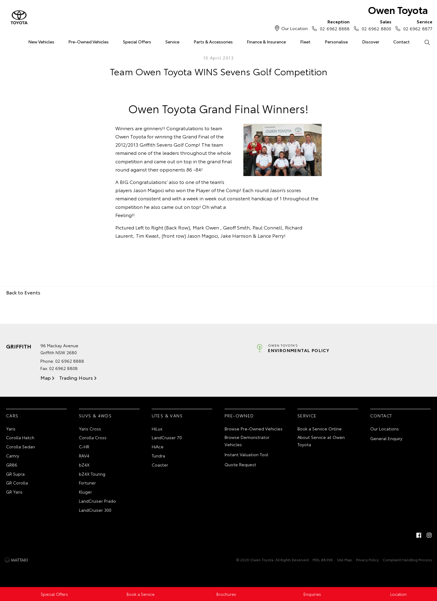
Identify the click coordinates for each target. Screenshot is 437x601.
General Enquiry (386, 438)
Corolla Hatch (20, 437)
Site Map (344, 559)
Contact (401, 42)
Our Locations (384, 429)
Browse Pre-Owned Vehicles (254, 429)
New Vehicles (41, 42)
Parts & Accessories (213, 42)
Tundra (158, 456)
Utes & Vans (167, 416)
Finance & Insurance (266, 42)
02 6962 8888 (333, 25)
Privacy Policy (367, 559)
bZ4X (84, 465)
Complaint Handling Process (407, 559)
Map (45, 377)
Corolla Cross (93, 437)
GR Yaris (14, 492)
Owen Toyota (398, 9)
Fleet (305, 42)
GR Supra (15, 474)
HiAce (158, 446)
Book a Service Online (319, 429)
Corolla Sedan (20, 446)
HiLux (157, 429)
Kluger (85, 492)
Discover (370, 42)
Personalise (336, 42)
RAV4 (84, 456)
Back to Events (23, 292)
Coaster (160, 465)
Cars (12, 416)
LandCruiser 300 (95, 510)
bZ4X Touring (92, 474)
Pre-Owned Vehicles (88, 42)
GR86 (11, 465)
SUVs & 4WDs (95, 416)
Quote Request (240, 464)
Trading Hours (76, 377)
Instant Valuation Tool (246, 454)
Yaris (10, 429)
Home (7, 40)
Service (172, 42)
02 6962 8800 (375, 25)
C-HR (84, 446)
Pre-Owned (239, 416)
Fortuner (87, 483)
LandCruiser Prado (97, 501)
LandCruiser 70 (167, 437)
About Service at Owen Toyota (321, 440)
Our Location (294, 28)
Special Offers (137, 42)
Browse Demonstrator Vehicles (247, 440)
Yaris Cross (90, 429)
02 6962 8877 (416, 25)
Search (423, 42)
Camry (12, 456)
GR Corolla (17, 483)
